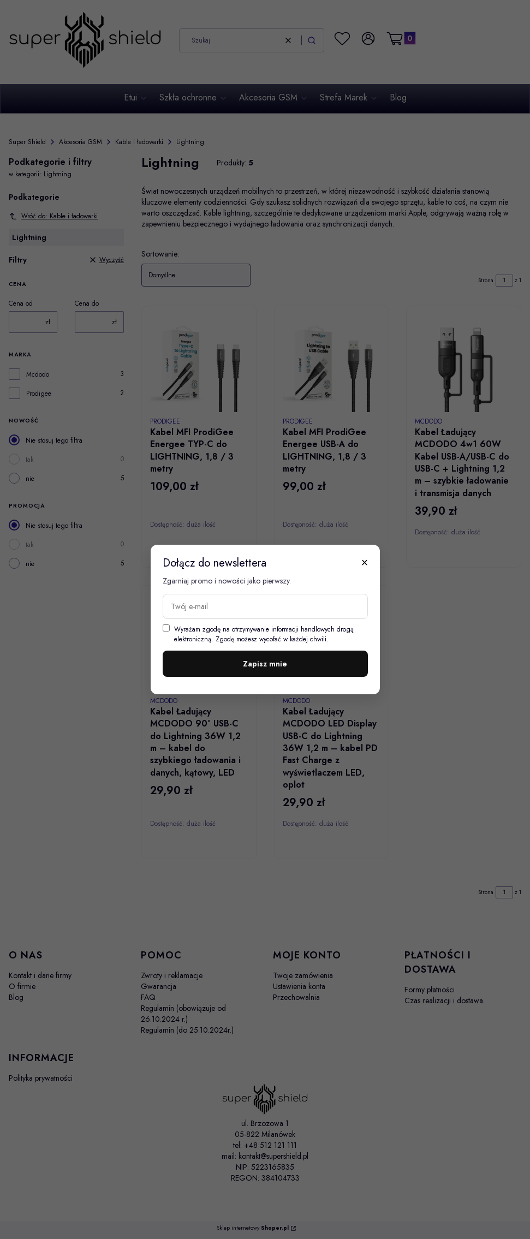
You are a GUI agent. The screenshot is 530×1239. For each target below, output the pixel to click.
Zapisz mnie (265, 663)
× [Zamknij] (364, 562)
